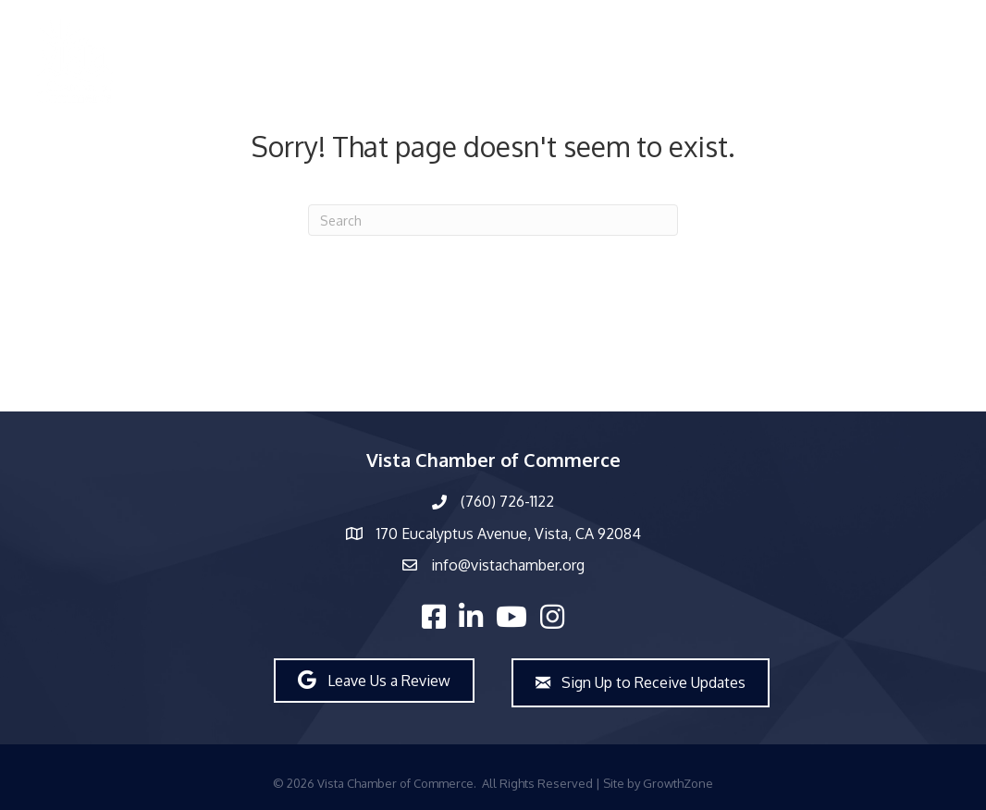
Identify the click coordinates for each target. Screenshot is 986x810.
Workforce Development (709, 61)
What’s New (486, 61)
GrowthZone (678, 783)
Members (298, 61)
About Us (387, 61)
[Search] (493, 220)
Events (576, 61)
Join (908, 61)
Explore (844, 61)
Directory (209, 61)
